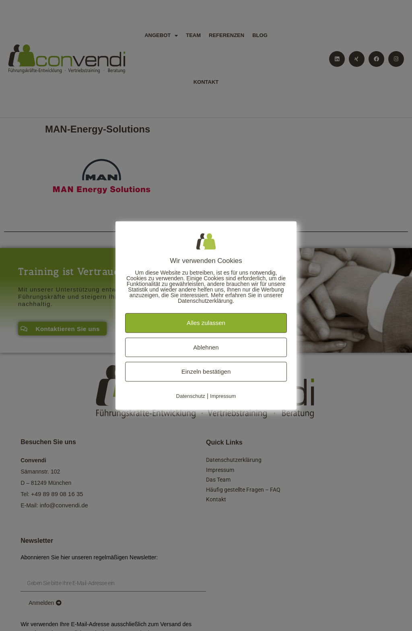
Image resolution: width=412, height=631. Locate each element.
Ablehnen (205, 346)
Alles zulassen (206, 322)
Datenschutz (190, 396)
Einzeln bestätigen (206, 371)
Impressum (223, 396)
